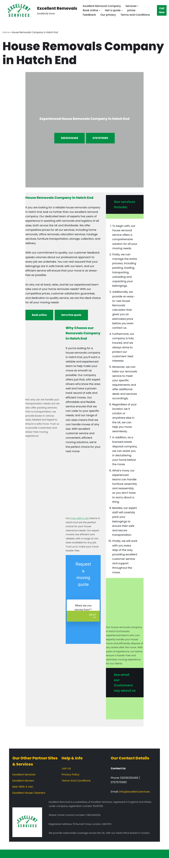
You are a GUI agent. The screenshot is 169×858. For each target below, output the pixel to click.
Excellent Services (23, 774)
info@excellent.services (134, 792)
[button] (138, 6)
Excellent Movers (23, 781)
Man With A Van (22, 787)
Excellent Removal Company (102, 6)
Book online (39, 315)
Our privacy (108, 15)
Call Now (162, 10)
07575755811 (100, 138)
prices (131, 10)
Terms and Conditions (135, 15)
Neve (5, 854)
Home (5, 32)
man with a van (80, 518)
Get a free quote (71, 315)
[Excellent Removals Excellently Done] (39, 10)
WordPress (34, 854)
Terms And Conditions (76, 781)
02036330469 (69, 138)
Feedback (89, 15)
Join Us (66, 768)
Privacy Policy (70, 774)
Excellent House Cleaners (28, 793)
